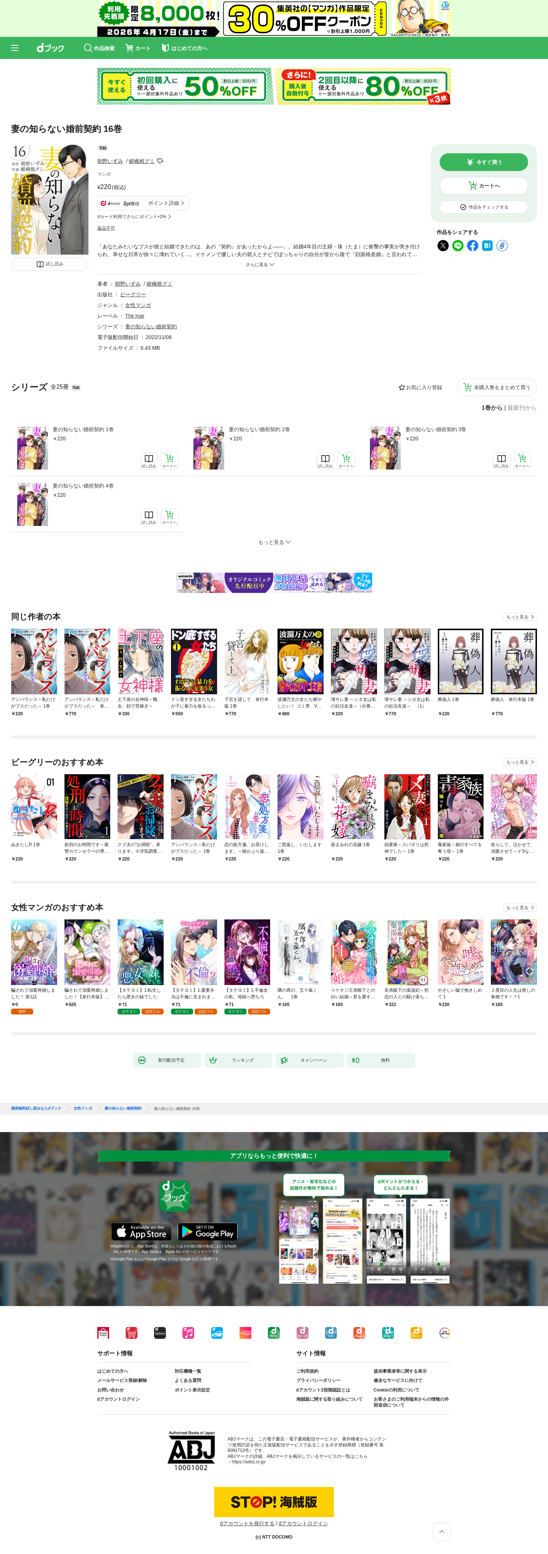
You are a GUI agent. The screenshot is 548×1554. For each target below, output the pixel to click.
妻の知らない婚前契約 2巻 (259, 429)
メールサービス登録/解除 (122, 1380)
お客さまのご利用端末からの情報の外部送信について (411, 1402)
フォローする (160, 161)
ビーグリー (133, 294)
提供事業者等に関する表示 (400, 1371)
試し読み (54, 263)
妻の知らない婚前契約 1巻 (83, 429)
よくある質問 (188, 1380)
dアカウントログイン (118, 1399)
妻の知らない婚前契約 (151, 326)
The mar (134, 316)
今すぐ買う (489, 162)
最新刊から (522, 408)
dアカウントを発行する (247, 1523)
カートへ (489, 186)
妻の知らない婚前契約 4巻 (83, 486)
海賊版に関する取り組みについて (329, 1399)
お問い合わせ (110, 1390)
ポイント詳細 (163, 203)
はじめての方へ (112, 1371)
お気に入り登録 (424, 387)
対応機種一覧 (188, 1371)
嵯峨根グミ (142, 161)
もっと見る (517, 616)
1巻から (492, 408)
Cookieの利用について (396, 1390)
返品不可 (106, 228)
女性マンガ (138, 305)
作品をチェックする (489, 207)
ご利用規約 (307, 1371)
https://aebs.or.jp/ (249, 1461)
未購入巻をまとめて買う (502, 387)
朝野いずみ (110, 161)
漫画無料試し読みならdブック (36, 1108)
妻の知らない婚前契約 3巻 (436, 429)
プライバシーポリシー (318, 1380)
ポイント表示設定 (192, 1390)
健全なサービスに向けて (398, 1380)
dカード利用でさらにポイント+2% (131, 216)
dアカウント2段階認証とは (323, 1390)
